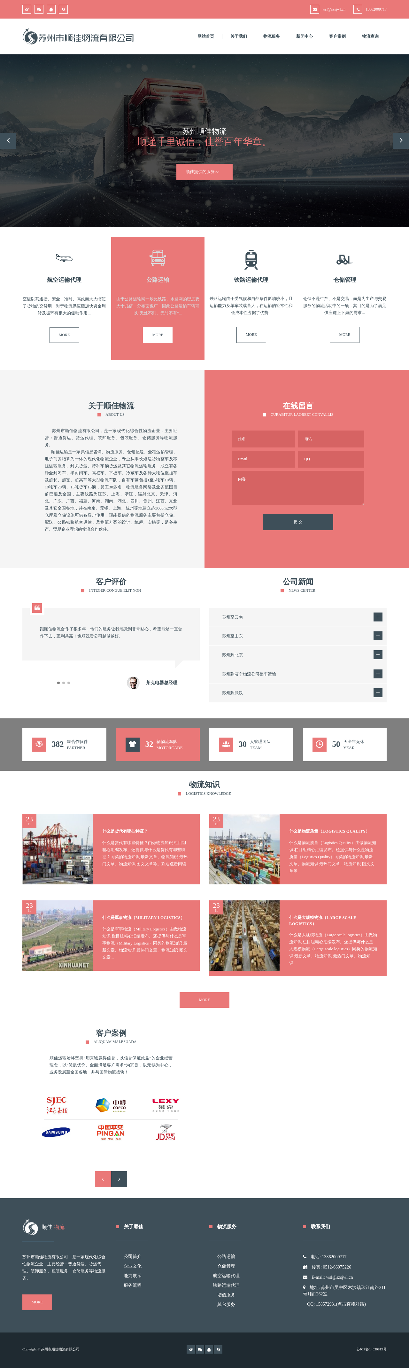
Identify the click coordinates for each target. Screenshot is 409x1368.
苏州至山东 (232, 636)
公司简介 (133, 1256)
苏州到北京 (232, 654)
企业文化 (133, 1266)
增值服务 (226, 1295)
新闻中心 (304, 36)
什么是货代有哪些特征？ (125, 831)
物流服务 (271, 36)
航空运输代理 (226, 1275)
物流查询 (370, 36)
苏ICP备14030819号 (372, 1349)
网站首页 (205, 36)
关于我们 (238, 36)
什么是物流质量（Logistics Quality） (329, 831)
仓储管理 (226, 1266)
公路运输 (226, 1256)
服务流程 (133, 1285)
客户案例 (337, 36)
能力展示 (133, 1275)
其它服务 (226, 1304)
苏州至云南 (232, 617)
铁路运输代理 (226, 1285)
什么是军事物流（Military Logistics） (143, 917)
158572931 (326, 1304)
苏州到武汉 (232, 693)
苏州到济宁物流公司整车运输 (249, 674)
